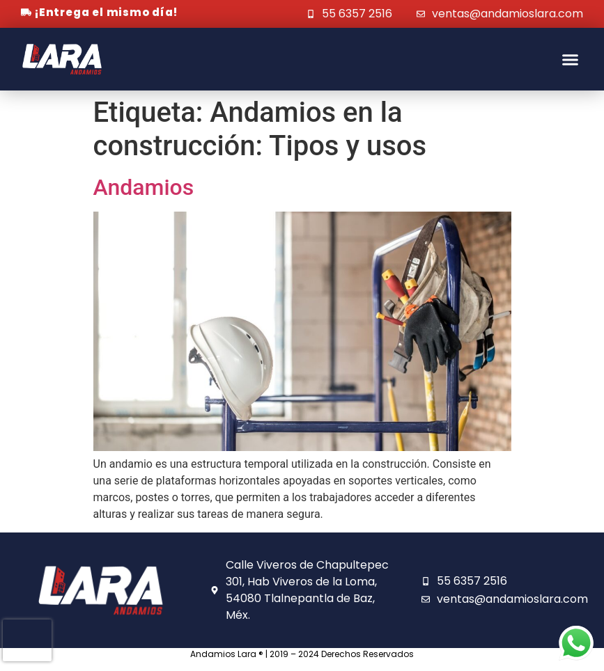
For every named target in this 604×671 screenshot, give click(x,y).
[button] (570, 59)
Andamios (143, 187)
